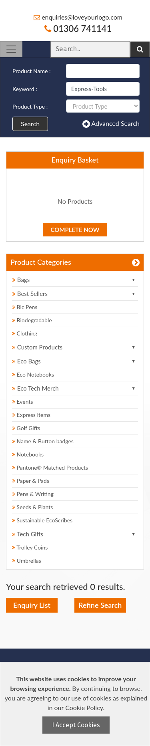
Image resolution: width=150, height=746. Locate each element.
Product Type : (30, 106)
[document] (76, 704)
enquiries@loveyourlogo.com (78, 17)
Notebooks (28, 454)
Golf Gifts (26, 428)
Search (30, 123)
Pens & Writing (33, 493)
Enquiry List (31, 605)
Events (22, 401)
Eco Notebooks (33, 374)
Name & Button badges (43, 441)
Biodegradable (32, 320)
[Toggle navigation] (11, 49)
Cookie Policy (84, 707)
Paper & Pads (30, 480)
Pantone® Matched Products (50, 467)
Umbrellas (26, 560)
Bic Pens (24, 307)
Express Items (31, 414)
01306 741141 (78, 28)
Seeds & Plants (32, 507)
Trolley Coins (30, 547)
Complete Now (75, 229)
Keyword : (24, 88)
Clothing (24, 333)
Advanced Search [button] (111, 123)
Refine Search (100, 605)
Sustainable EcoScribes (42, 520)
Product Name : (31, 70)
